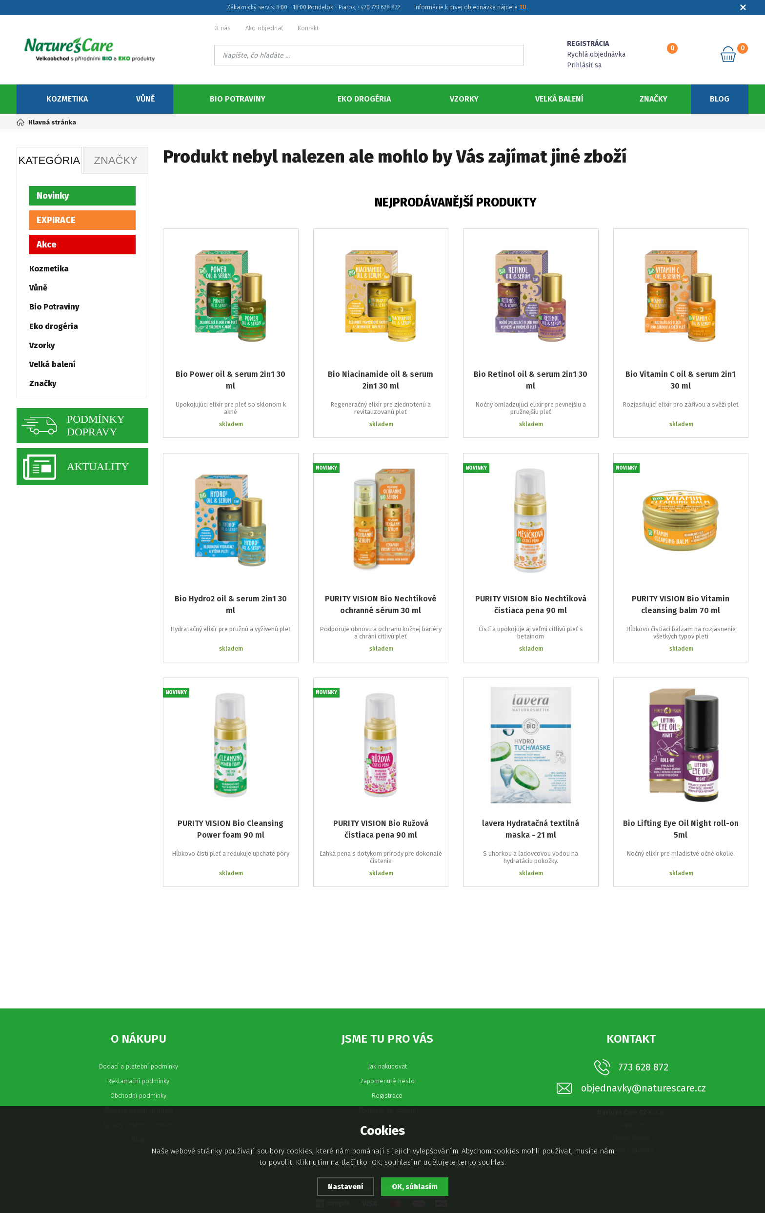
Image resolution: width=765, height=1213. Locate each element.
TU (522, 7)
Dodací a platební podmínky (138, 1066)
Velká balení (559, 98)
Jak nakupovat (387, 1066)
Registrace (387, 1095)
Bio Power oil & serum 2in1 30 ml (230, 380)
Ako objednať (264, 28)
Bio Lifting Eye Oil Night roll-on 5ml (681, 829)
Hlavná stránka (46, 122)
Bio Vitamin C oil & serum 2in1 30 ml (680, 380)
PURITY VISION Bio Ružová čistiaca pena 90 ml (380, 829)
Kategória (49, 160)
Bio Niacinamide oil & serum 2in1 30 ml (380, 380)
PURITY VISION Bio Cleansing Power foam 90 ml (230, 829)
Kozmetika (67, 98)
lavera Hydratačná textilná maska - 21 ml (530, 829)
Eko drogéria (364, 98)
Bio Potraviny (237, 98)
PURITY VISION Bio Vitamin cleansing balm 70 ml (680, 604)
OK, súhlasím (415, 1186)
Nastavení (345, 1186)
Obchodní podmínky (138, 1095)
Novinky (53, 195)
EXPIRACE (56, 220)
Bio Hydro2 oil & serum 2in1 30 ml (231, 604)
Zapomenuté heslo (387, 1081)
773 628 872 (643, 1067)
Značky (653, 98)
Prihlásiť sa (584, 65)
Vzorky (464, 98)
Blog (719, 98)
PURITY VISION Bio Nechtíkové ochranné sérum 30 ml (381, 604)
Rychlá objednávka (596, 54)
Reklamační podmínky (138, 1081)
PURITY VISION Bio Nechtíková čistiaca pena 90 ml (530, 604)
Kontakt (308, 28)
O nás (222, 28)
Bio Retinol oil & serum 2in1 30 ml (530, 380)
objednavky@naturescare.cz (643, 1088)
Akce (47, 244)
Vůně (145, 98)
